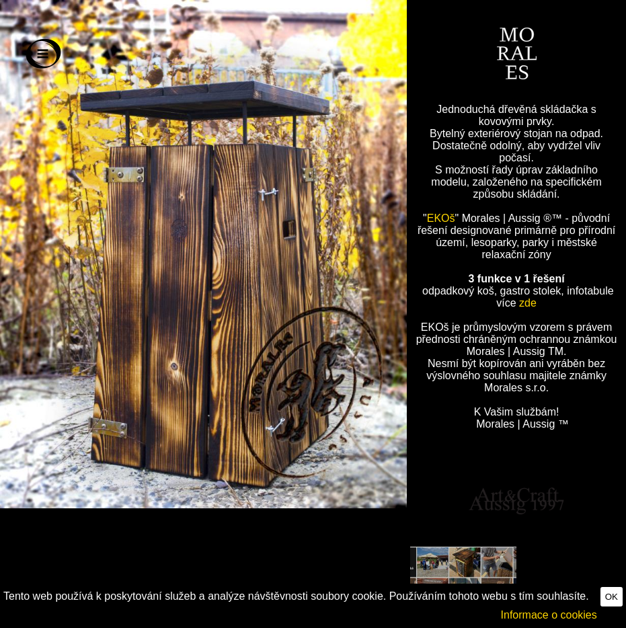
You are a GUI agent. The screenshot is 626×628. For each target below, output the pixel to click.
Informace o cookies (549, 615)
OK (611, 597)
